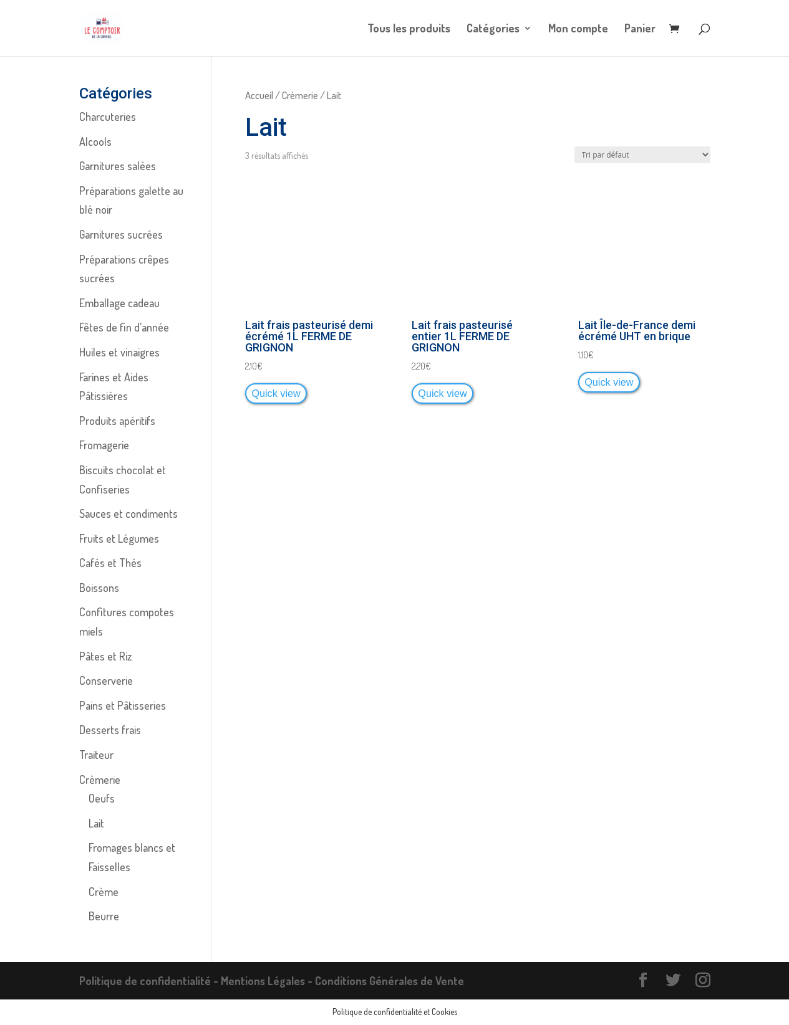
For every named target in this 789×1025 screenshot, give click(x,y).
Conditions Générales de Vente (389, 981)
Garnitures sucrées (121, 234)
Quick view (275, 393)
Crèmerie (300, 95)
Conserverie (106, 680)
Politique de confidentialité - (150, 981)
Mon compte (578, 29)
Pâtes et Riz (105, 656)
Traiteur (96, 754)
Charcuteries (107, 116)
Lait (96, 823)
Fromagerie (104, 445)
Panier (640, 29)
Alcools (95, 141)
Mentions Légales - (268, 981)
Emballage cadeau (119, 303)
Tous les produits (408, 29)
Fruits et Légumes (119, 538)
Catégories (493, 29)
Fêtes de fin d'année (124, 327)
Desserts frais (110, 730)
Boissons (99, 587)
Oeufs (102, 798)
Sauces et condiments (128, 513)
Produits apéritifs (117, 420)
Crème (104, 892)
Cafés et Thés (110, 563)
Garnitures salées (117, 166)
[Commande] (642, 154)
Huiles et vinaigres (119, 352)
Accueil (259, 95)
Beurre (104, 916)
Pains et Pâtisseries (122, 705)
